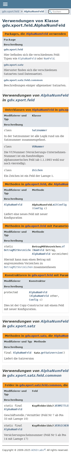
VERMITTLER (62, 405)
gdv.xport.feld (10, 11)
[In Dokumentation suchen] (58, 11)
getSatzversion (51, 352)
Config (38, 208)
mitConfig (59, 204)
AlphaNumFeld (34, 11)
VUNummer (38, 146)
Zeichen (37, 170)
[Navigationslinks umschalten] (5, 4)
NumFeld (39, 250)
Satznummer (39, 130)
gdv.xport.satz (13, 64)
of (63, 246)
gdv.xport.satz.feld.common (23, 80)
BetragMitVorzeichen (18, 250)
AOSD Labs (37, 450)
